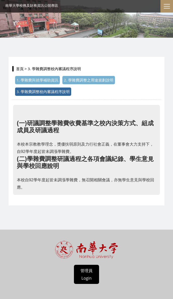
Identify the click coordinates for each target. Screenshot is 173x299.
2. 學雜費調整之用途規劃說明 (88, 79)
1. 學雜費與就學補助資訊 (37, 79)
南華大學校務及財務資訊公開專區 (31, 5)
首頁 (20, 68)
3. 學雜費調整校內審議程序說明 (43, 91)
